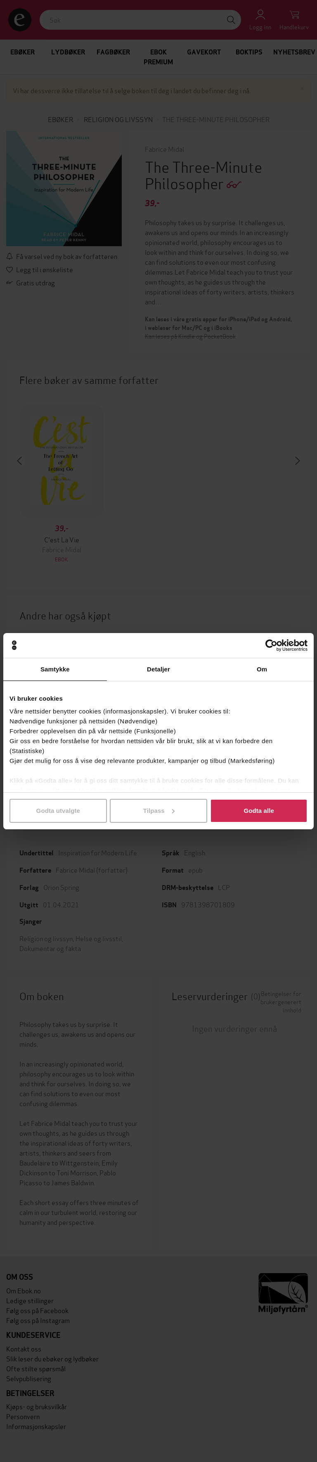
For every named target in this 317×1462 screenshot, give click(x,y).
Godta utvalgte (58, 810)
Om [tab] (262, 669)
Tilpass (159, 810)
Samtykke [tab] (55, 669)
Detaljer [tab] (158, 669)
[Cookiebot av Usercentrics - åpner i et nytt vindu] (271, 645)
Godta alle (259, 810)
